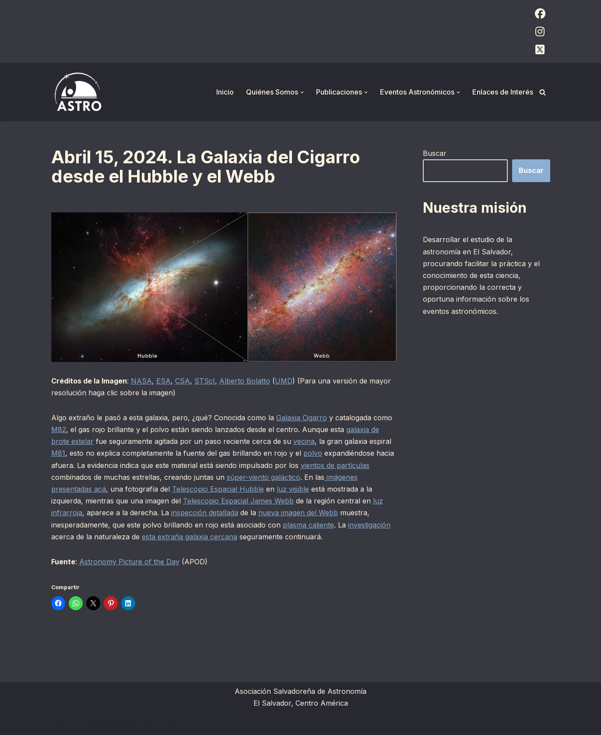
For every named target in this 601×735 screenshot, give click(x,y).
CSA (182, 380)
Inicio (225, 92)
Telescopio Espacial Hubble (218, 489)
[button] (302, 92)
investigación (369, 524)
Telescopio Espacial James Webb (238, 500)
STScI (204, 380)
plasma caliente (308, 524)
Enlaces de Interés (502, 92)
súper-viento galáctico (263, 477)
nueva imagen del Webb (298, 512)
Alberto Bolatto (244, 380)
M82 (58, 429)
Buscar (434, 153)
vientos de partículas (335, 465)
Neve (60, 723)
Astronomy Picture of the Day (129, 561)
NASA (141, 380)
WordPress (158, 723)
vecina (304, 441)
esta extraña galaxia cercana (189, 536)
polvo (312, 453)
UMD (283, 380)
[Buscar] (542, 92)
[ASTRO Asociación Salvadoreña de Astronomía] (77, 92)
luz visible (293, 489)
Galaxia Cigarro (301, 417)
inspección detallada (204, 512)
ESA (163, 380)
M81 (58, 453)
